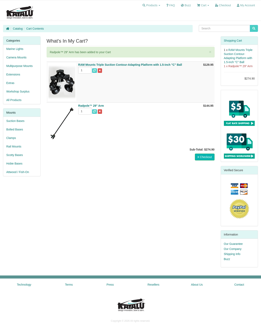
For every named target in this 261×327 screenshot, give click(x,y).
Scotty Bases (14, 155)
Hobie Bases (14, 163)
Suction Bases (15, 121)
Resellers (153, 284)
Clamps (11, 138)
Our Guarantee (233, 243)
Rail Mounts (13, 146)
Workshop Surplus (17, 91)
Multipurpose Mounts (19, 66)
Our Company (233, 249)
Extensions (13, 74)
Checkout (205, 157)
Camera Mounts (16, 57)
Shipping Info (232, 254)
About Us (197, 284)
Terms (69, 284)
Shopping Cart (233, 40)
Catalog (18, 28)
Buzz (227, 259)
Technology (24, 284)
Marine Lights (14, 49)
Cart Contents (35, 28)
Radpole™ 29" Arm (240, 66)
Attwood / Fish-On (17, 172)
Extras (10, 83)
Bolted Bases (14, 129)
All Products (13, 100)
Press (110, 284)
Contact (239, 284)
